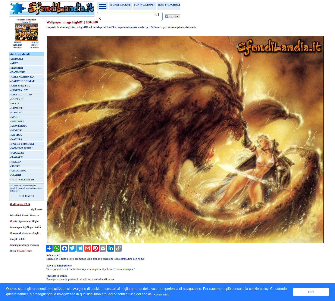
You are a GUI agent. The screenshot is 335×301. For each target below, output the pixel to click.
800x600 (17, 42)
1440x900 (34, 45)
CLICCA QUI (26, 195)
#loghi (35, 221)
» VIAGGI (15, 175)
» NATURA (15, 139)
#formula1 (15, 233)
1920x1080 (34, 48)
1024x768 (34, 42)
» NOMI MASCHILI (20, 148)
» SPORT (14, 166)
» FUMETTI (16, 108)
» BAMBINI (16, 67)
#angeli (14, 239)
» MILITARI (16, 121)
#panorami (25, 221)
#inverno (34, 215)
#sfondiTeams (24, 250)
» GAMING (15, 112)
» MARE (14, 116)
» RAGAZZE (16, 152)
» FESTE (14, 103)
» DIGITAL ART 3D (20, 94)
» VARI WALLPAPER (21, 179)
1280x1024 (17, 45)
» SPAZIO (15, 161)
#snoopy (34, 244)
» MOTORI (15, 130)
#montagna (16, 227)
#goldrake (36, 209)
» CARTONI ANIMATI (22, 81)
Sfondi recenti (120, 4)
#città (38, 227)
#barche (26, 233)
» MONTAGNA (18, 125)
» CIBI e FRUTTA (19, 85)
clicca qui (109, 279)
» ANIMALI (16, 58)
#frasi (13, 250)
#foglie (36, 233)
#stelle (22, 239)
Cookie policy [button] (161, 294)
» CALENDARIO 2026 (22, 76)
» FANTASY (16, 99)
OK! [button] (311, 292)
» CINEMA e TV (18, 90)
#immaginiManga (19, 244)
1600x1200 (17, 48)
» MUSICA (15, 134)
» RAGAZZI (16, 157)
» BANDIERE (17, 72)
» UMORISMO (17, 170)
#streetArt (15, 215)
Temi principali (168, 4)
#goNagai (28, 227)
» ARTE (13, 63)
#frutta (13, 221)
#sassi (25, 215)
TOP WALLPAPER (144, 4)
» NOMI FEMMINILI (21, 143)
